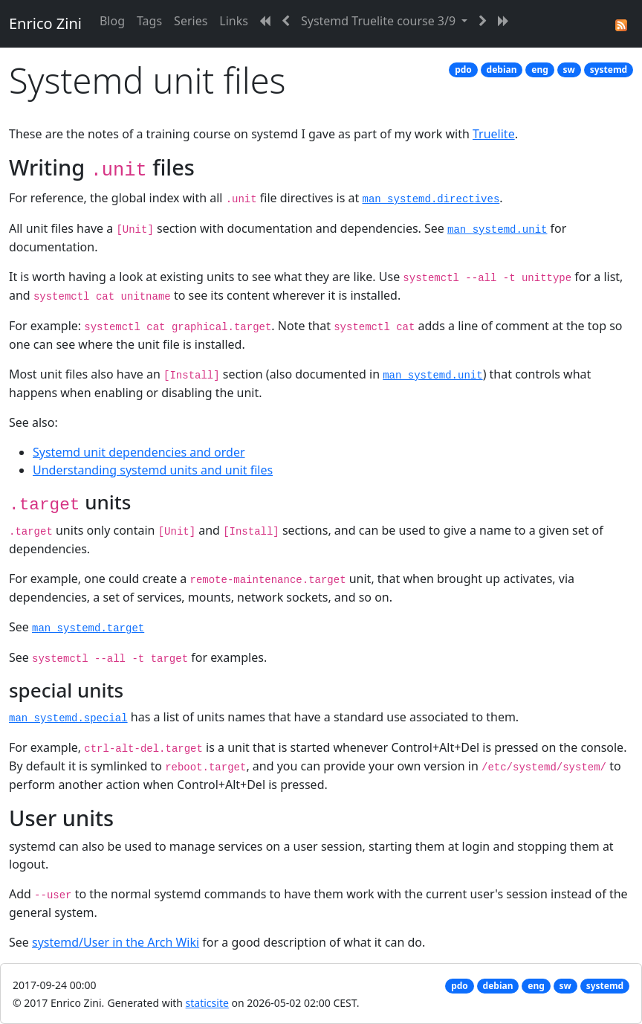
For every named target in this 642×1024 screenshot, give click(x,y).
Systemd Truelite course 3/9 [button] (379, 21)
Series (190, 21)
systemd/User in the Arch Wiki (115, 942)
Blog (112, 21)
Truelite (494, 134)
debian (502, 69)
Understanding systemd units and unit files (153, 470)
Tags (149, 21)
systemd (609, 69)
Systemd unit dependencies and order (139, 452)
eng (539, 69)
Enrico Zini (45, 23)
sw (569, 69)
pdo (463, 69)
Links (233, 21)
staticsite (207, 1003)
